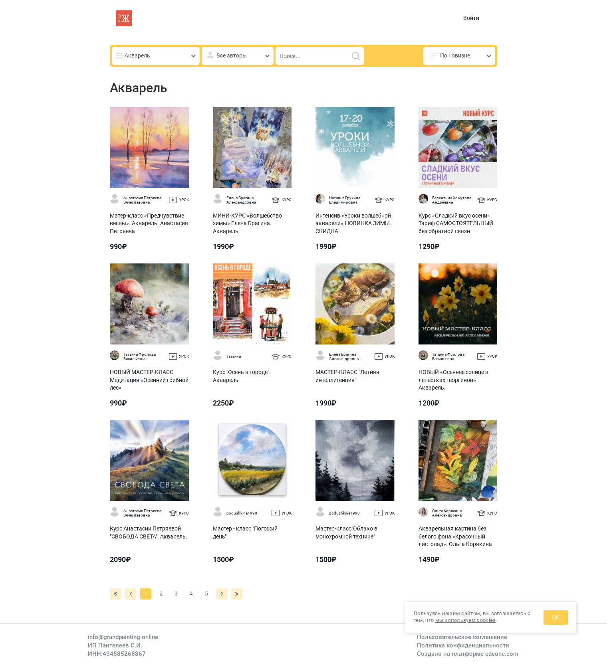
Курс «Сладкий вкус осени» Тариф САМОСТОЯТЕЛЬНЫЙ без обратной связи (456, 223)
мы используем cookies (465, 620)
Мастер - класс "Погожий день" (245, 532)
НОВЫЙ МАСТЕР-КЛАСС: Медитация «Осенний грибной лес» (149, 380)
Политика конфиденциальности (463, 645)
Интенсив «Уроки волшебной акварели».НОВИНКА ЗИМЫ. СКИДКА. (353, 223)
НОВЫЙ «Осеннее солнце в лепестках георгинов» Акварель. (453, 380)
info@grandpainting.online (123, 637)
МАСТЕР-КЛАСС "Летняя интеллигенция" (347, 376)
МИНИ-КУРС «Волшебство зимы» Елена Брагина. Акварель (247, 223)
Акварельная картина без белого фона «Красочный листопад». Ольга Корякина (455, 536)
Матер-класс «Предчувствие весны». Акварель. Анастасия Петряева (149, 223)
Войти (471, 18)
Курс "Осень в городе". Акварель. (242, 376)
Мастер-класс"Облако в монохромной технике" (346, 532)
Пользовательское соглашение (462, 637)
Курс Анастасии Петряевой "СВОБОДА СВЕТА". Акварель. (148, 532)
